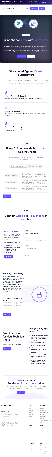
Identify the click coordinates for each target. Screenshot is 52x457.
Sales (30, 408)
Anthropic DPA (43, 451)
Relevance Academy (44, 428)
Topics (41, 436)
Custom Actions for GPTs (45, 420)
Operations (31, 412)
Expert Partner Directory (34, 440)
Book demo (31, 434)
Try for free (21, 56)
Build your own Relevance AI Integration (12, 344)
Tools (41, 438)
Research (31, 414)
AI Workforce (43, 410)
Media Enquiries (32, 449)
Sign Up (42, 8)
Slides (41, 422)
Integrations (42, 418)
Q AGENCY (8, 430)
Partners (30, 438)
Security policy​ (43, 447)
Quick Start (30, 56)
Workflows (42, 440)
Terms (41, 449)
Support (30, 416)
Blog (41, 434)
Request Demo (30, 392)
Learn (41, 430)
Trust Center (31, 447)
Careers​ (30, 445)
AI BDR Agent (43, 416)
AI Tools (42, 414)
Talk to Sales (34, 8)
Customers (42, 432)
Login (27, 8)
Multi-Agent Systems (44, 412)
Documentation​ (32, 428)
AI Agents (42, 408)
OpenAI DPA (42, 453)
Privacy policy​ (43, 445)
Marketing (31, 410)
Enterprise (31, 436)
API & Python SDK (32, 432)
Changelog (31, 430)
